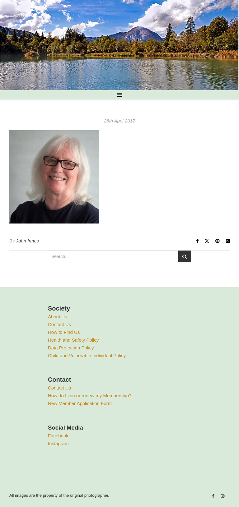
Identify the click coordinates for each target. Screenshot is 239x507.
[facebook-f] (214, 496)
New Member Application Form (80, 403)
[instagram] (222, 496)
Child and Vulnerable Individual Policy (87, 355)
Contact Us (59, 324)
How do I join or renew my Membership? (89, 395)
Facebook (58, 435)
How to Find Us (64, 332)
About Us (57, 316)
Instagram (58, 443)
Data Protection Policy (71, 347)
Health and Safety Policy (73, 340)
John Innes (27, 240)
